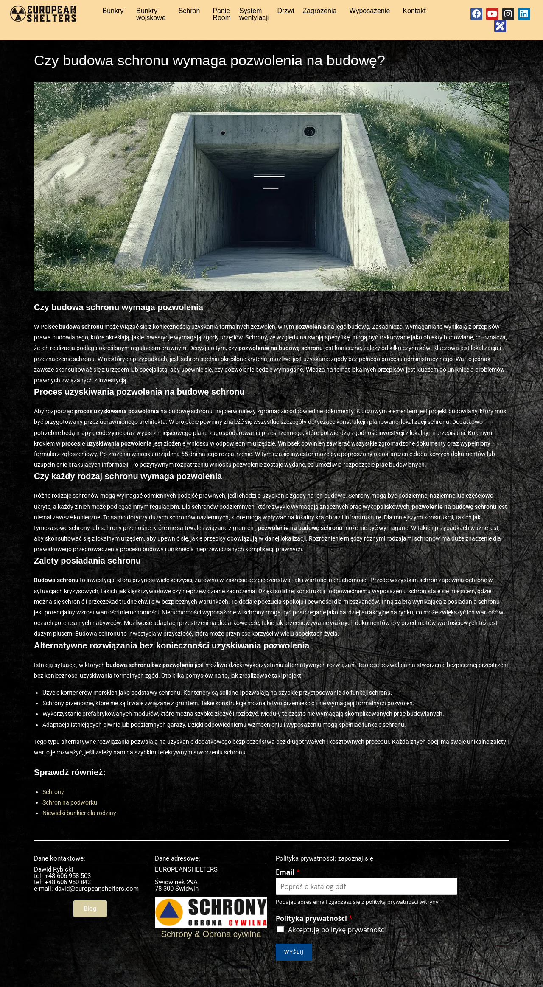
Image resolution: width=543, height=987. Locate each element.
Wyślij (294, 963)
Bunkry (113, 13)
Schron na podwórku (69, 814)
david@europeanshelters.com (97, 900)
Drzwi (285, 13)
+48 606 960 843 (68, 894)
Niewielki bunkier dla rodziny (79, 825)
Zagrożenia (319, 13)
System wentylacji (254, 17)
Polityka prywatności (314, 930)
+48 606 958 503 (68, 888)
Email (288, 884)
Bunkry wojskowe (150, 17)
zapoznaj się (355, 870)
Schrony (53, 803)
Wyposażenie (369, 13)
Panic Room (222, 17)
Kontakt (414, 13)
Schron (189, 13)
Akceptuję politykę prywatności (337, 941)
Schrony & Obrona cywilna (211, 946)
